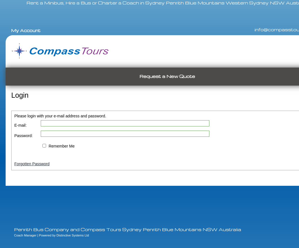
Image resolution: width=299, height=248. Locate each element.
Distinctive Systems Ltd (72, 235)
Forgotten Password (31, 164)
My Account (25, 30)
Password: (23, 135)
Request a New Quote (167, 76)
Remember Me (62, 146)
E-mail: (20, 125)
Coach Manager (25, 235)
